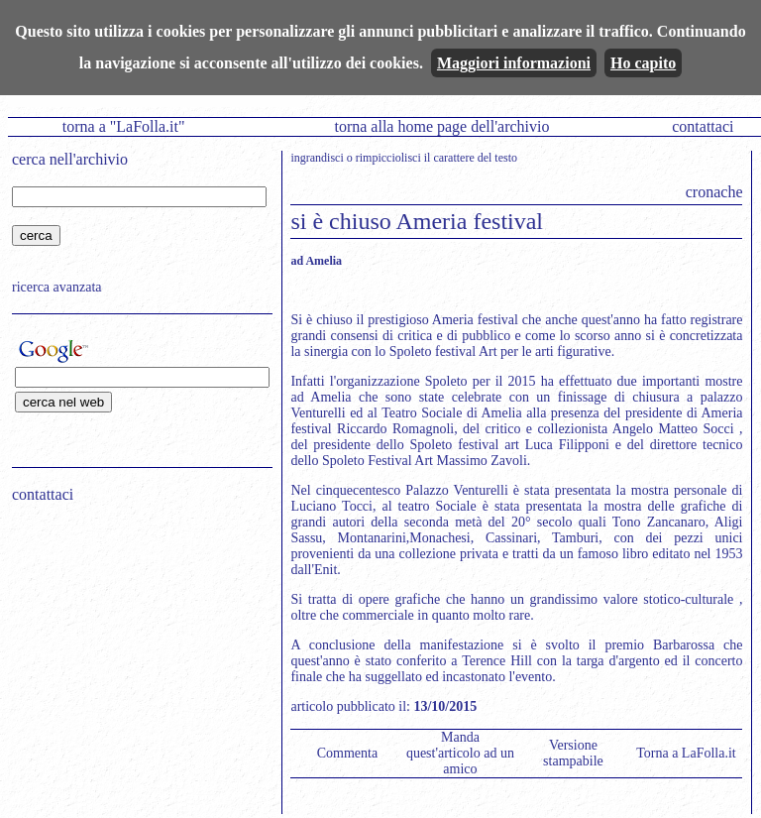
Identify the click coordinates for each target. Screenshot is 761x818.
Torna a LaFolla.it (686, 753)
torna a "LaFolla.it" (123, 126)
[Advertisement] (136, 645)
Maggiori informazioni (514, 63)
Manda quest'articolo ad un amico (460, 753)
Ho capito (643, 63)
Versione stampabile (573, 753)
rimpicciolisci (388, 158)
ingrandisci (316, 158)
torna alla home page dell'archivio (441, 126)
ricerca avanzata (57, 287)
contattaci (702, 126)
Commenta (347, 753)
